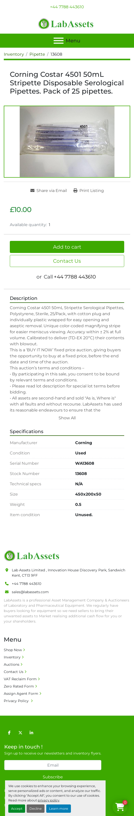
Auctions (11, 664)
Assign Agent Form (21, 693)
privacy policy (48, 800)
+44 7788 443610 (67, 7)
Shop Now (13, 650)
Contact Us (67, 261)
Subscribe (53, 777)
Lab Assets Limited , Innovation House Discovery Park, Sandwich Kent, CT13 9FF (68, 573)
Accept (16, 808)
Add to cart (67, 247)
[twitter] (20, 733)
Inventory (12, 657)
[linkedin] (31, 733)
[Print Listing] (88, 190)
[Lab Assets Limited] (33, 555)
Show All (67, 418)
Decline (35, 808)
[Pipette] (37, 54)
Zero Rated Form (19, 686)
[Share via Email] (48, 190)
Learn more (58, 808)
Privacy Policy (17, 701)
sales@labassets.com (30, 592)
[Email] (52, 765)
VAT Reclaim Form (20, 679)
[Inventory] (14, 54)
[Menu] (59, 41)
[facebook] (9, 733)
